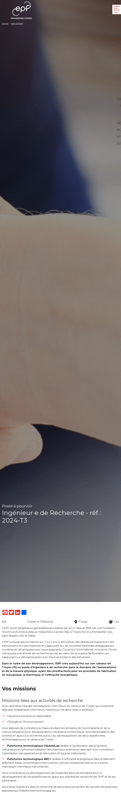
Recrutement (17, 23)
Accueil (5, 23)
